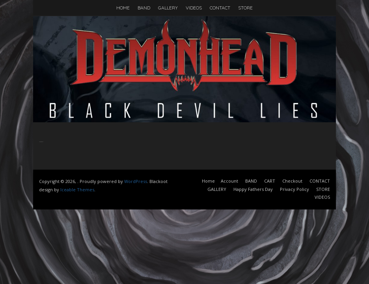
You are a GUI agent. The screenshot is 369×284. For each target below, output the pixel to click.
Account (229, 181)
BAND (144, 8)
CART (269, 181)
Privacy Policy (294, 189)
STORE (245, 8)
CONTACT (220, 8)
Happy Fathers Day (253, 189)
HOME (123, 8)
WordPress (135, 181)
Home (208, 181)
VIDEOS (194, 8)
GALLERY (168, 8)
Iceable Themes (77, 189)
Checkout (292, 181)
